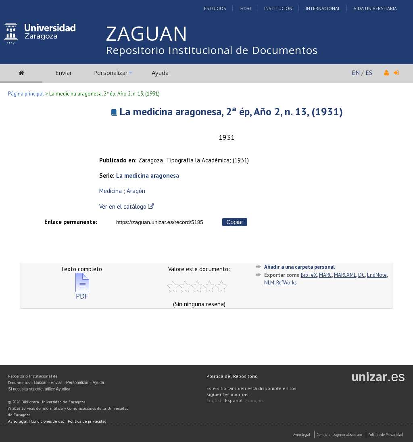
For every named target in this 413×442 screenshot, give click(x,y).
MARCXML (345, 275)
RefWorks (286, 282)
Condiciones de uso (47, 421)
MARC (325, 275)
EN (356, 72)
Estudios (215, 8)
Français (254, 400)
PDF (82, 293)
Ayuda (160, 72)
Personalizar (110, 72)
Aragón (136, 191)
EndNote (377, 275)
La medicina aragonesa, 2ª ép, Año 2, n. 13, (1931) (231, 111)
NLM (269, 282)
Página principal (26, 93)
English (214, 400)
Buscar (40, 382)
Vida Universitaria (375, 8)
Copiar (234, 222)
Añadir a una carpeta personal (299, 267)
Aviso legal (17, 421)
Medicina (110, 191)
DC (361, 275)
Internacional (323, 8)
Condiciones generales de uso (339, 434)
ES (368, 72)
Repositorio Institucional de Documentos (212, 50)
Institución (278, 8)
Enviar (63, 72)
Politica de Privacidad (385, 434)
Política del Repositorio (232, 376)
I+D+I (245, 8)
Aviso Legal (301, 434)
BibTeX (309, 275)
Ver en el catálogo (126, 206)
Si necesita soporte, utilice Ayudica (39, 389)
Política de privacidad (87, 421)
